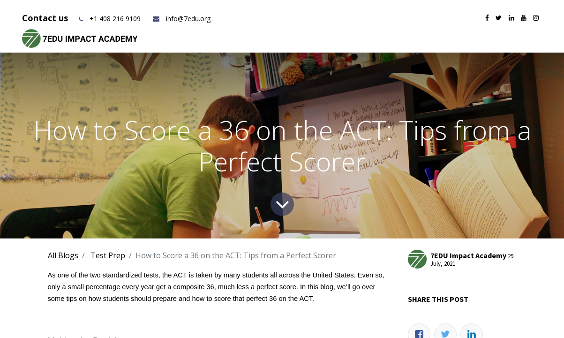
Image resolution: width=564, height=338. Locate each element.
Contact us (46, 17)
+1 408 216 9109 (115, 18)
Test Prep (107, 255)
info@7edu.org (181, 18)
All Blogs (63, 255)
